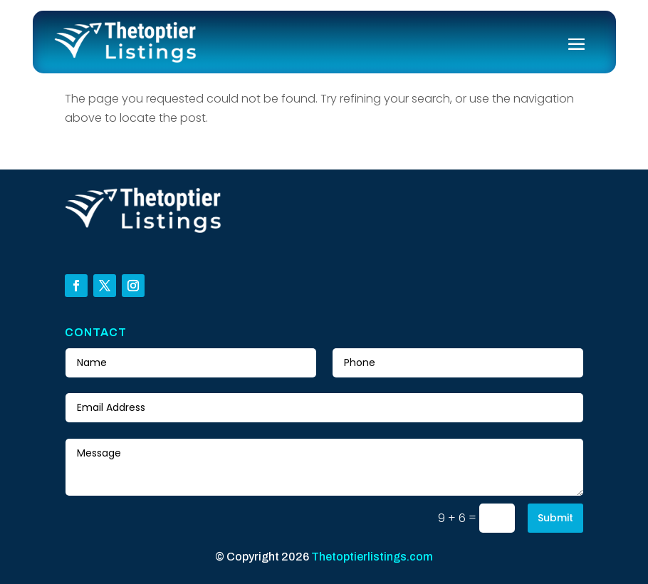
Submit (555, 518)
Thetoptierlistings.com (372, 557)
